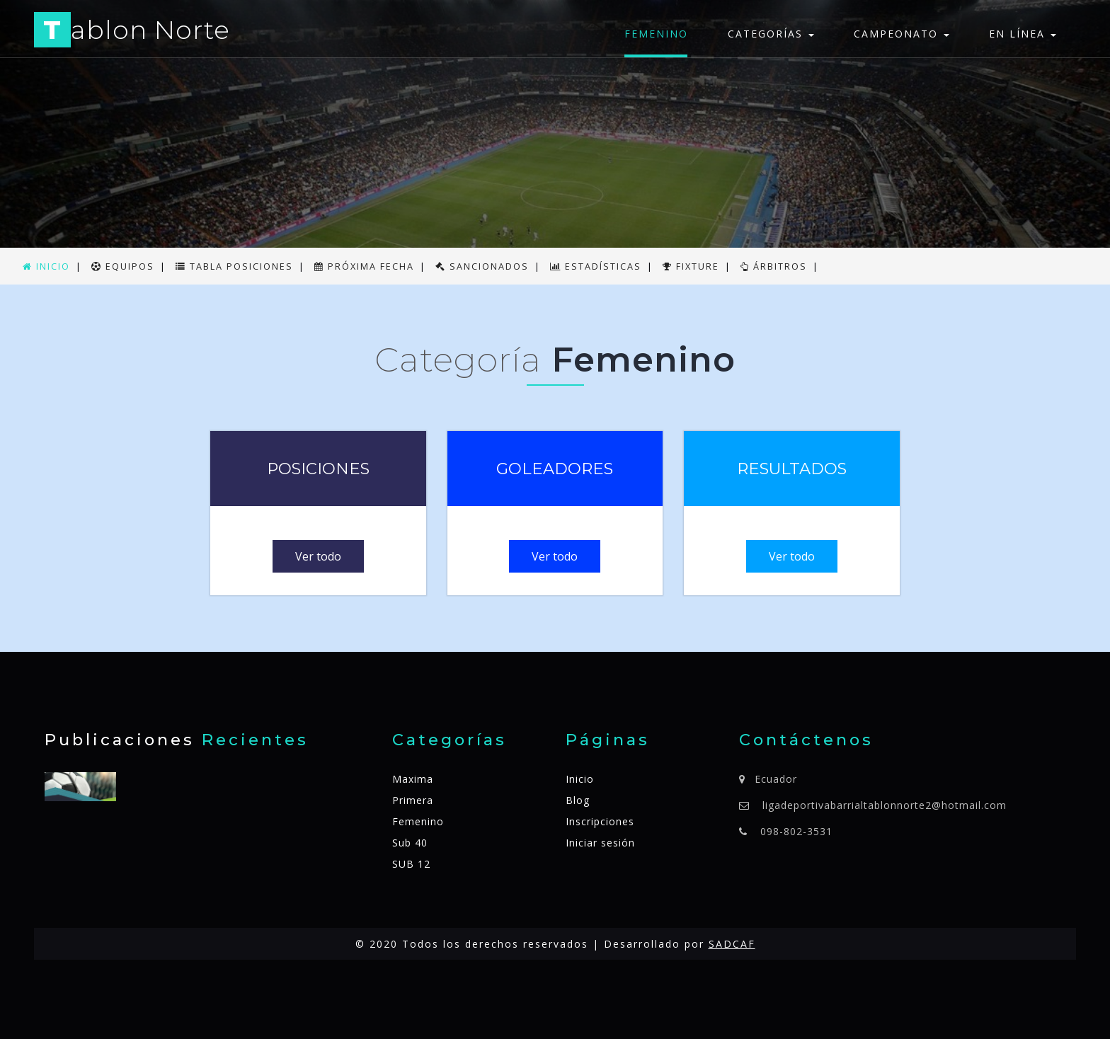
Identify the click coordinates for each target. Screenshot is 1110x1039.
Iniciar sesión (600, 842)
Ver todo (318, 556)
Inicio (580, 779)
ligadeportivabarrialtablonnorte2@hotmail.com (884, 805)
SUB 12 (411, 864)
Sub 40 (410, 842)
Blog (578, 800)
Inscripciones (600, 821)
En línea (1022, 33)
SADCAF (732, 944)
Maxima (412, 779)
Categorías (771, 33)
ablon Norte (132, 32)
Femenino (656, 33)
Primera (412, 800)
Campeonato (901, 33)
